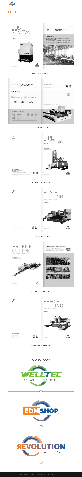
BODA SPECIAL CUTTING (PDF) (41, 346)
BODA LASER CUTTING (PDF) (41, 128)
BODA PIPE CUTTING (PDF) (41, 182)
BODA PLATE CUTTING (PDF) (41, 237)
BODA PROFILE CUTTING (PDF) (41, 291)
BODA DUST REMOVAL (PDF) (41, 73)
